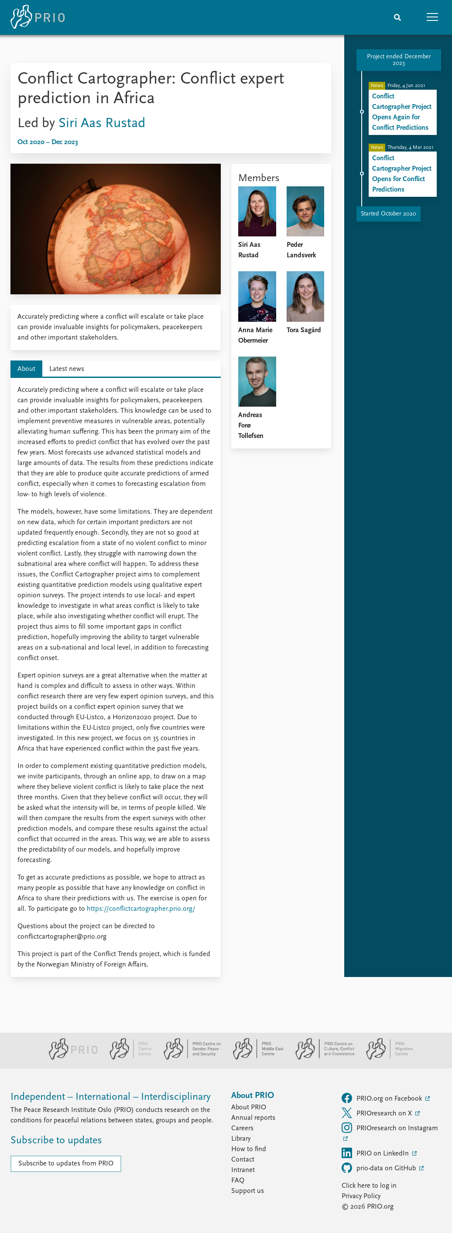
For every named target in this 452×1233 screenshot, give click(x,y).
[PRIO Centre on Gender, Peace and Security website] (188, 1057)
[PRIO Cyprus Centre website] (127, 1057)
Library (240, 1138)
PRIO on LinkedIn (376, 1153)
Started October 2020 (388, 214)
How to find (248, 1149)
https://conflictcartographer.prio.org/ (141, 909)
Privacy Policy (361, 1196)
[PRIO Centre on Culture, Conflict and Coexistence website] (321, 1057)
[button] (432, 17)
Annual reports (253, 1118)
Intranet (243, 1170)
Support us (247, 1191)
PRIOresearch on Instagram (390, 1127)
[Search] (397, 17)
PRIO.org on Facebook (383, 1098)
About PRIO (248, 1107)
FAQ (237, 1180)
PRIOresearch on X (378, 1113)
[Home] (37, 17)
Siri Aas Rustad (101, 124)
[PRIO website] (69, 1057)
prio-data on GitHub (380, 1167)
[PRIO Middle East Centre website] (254, 1057)
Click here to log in (369, 1185)
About (26, 369)
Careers (242, 1128)
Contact (242, 1159)
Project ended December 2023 (399, 60)
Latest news (66, 369)
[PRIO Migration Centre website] (384, 1057)
